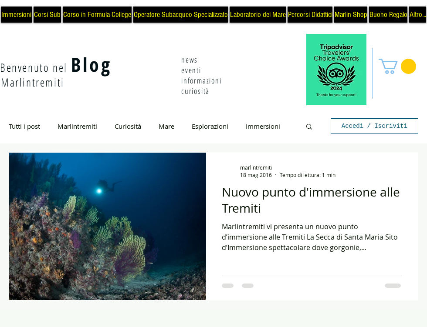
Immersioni (263, 126)
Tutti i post (24, 126)
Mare (166, 126)
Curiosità (128, 126)
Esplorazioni (210, 126)
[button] (397, 66)
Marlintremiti (77, 126)
